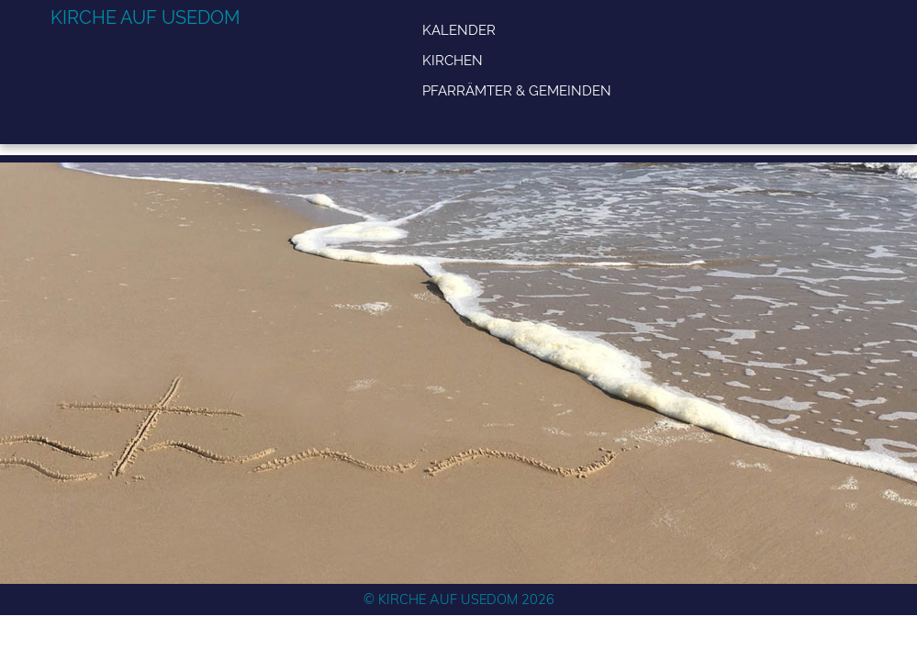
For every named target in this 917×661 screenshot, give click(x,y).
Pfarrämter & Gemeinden (516, 90)
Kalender (459, 30)
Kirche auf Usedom (145, 17)
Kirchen (452, 60)
